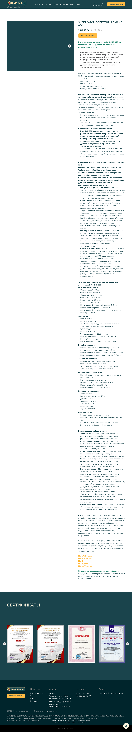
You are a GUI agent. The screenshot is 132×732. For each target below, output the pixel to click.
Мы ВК (81, 561)
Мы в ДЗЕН (83, 564)
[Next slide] (127, 643)
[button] (116, 4)
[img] (15, 689)
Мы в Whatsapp (85, 556)
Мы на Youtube (85, 566)
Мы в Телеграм (85, 558)
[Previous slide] (4, 643)
